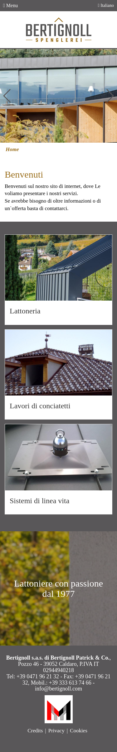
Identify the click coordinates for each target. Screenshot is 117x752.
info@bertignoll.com (58, 689)
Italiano (106, 5)
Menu (10, 5)
